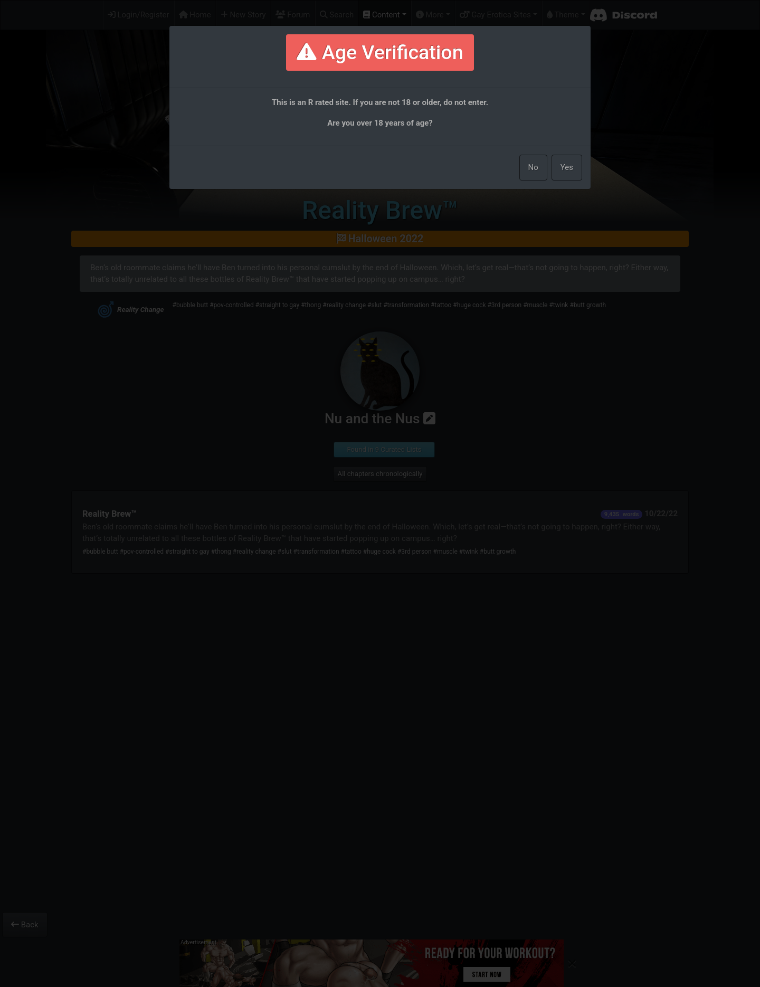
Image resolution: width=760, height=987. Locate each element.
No (533, 167)
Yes (566, 167)
